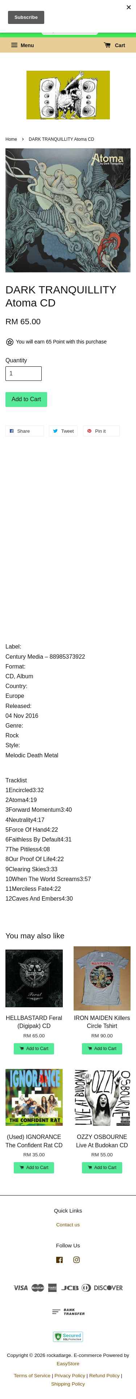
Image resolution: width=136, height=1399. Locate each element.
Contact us (68, 1224)
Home (11, 139)
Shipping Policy (68, 1384)
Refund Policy (104, 1375)
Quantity (16, 360)
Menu (22, 45)
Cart (114, 45)
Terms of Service (32, 1375)
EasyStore (68, 1363)
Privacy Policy (69, 1375)
